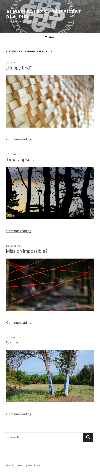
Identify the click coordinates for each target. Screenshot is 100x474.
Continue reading (18, 139)
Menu (50, 37)
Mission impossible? (27, 251)
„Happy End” (19, 67)
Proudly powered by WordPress (23, 465)
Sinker (12, 342)
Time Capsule (20, 159)
